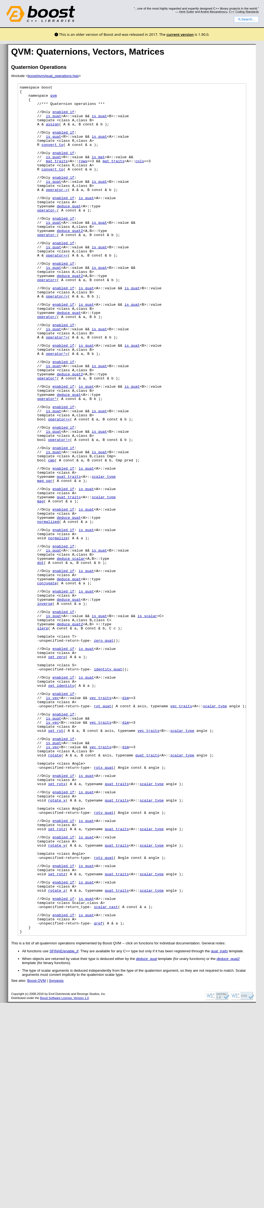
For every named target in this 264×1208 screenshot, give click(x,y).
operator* (47, 437)
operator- (47, 235)
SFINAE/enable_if (63, 1121)
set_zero (56, 771)
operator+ (47, 319)
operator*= (57, 387)
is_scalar (147, 722)
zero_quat (103, 751)
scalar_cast (106, 1071)
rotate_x (56, 943)
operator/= (57, 338)
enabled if (63, 117)
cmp (51, 535)
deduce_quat (69, 230)
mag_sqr (44, 560)
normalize (58, 628)
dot (40, 658)
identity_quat (108, 786)
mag (40, 584)
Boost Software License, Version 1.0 (64, 1167)
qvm (53, 97)
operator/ (47, 363)
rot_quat (102, 830)
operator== (59, 486)
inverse (44, 707)
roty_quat (103, 958)
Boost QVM (36, 1150)
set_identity (61, 805)
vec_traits (100, 820)
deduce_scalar (71, 653)
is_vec (52, 820)
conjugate (47, 682)
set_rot (55, 860)
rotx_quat (103, 904)
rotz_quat (103, 1012)
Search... (246, 19)
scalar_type (104, 555)
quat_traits (69, 555)
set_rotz (56, 978)
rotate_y (56, 997)
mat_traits (57, 176)
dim (125, 820)
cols (139, 176)
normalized (48, 609)
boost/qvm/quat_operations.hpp (53, 76)
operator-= (57, 210)
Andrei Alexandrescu (213, 11)
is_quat (53, 122)
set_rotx (56, 923)
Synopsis (56, 1150)
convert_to (52, 156)
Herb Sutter (186, 11)
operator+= (57, 289)
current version (180, 34)
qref (98, 1091)
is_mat (98, 171)
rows (83, 176)
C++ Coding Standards (244, 11)
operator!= (59, 510)
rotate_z (56, 1051)
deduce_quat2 (70, 260)
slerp (42, 737)
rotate (54, 889)
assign (52, 132)
